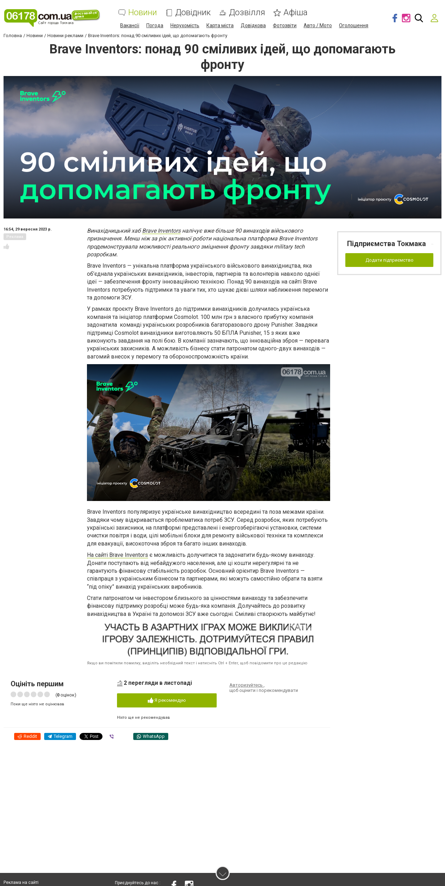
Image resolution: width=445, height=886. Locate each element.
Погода (154, 25)
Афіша (295, 12)
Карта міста (220, 25)
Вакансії (129, 25)
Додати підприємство (389, 260)
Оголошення (353, 25)
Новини (142, 12)
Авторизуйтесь (246, 685)
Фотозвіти (285, 25)
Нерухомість (184, 25)
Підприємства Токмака (386, 243)
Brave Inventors (161, 230)
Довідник (193, 12)
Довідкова (253, 25)
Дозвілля (247, 12)
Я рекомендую (167, 701)
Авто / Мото (318, 25)
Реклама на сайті (21, 882)
